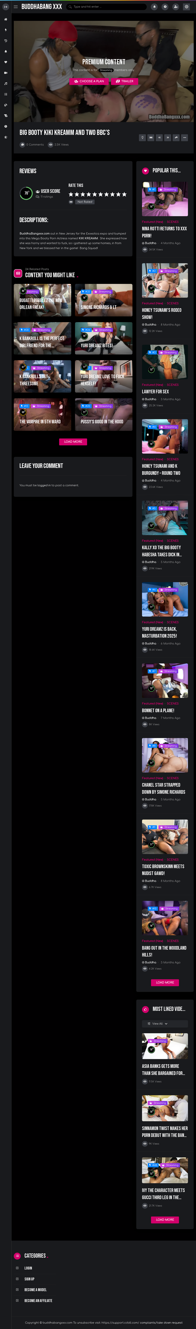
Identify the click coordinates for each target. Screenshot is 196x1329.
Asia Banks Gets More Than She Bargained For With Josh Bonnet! (162, 1073)
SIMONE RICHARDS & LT (99, 307)
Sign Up (29, 1279)
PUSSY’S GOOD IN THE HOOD (102, 422)
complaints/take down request (161, 1322)
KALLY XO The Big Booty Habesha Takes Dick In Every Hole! (161, 555)
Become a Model (35, 1289)
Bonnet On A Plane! (158, 711)
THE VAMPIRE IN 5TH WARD (40, 422)
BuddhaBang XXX (41, 6)
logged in (44, 485)
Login (28, 1268)
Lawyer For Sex (155, 392)
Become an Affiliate (38, 1300)
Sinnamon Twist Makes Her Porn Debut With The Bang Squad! (165, 1135)
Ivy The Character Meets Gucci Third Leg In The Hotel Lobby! (163, 1197)
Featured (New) (152, 222)
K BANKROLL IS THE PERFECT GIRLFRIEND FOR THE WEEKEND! (42, 346)
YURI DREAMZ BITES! (97, 346)
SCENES (173, 222)
